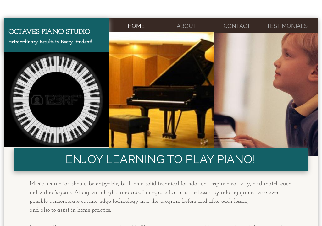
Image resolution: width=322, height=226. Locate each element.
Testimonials (287, 26)
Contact (237, 26)
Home (136, 26)
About (187, 26)
